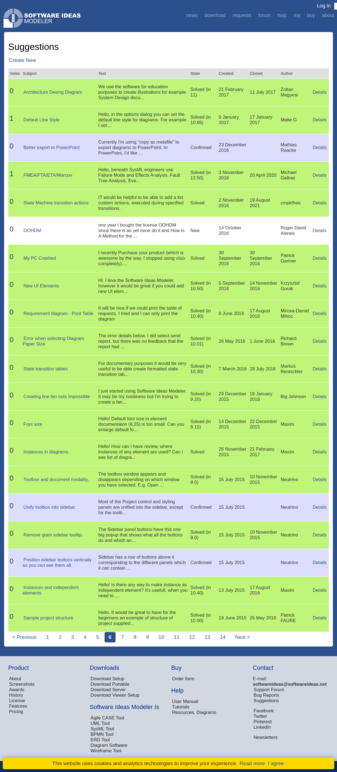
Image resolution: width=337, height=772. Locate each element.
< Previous (24, 637)
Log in (324, 5)
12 (192, 637)
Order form (183, 678)
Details (320, 92)
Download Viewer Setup (115, 695)
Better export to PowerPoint (52, 147)
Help (282, 15)
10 (161, 637)
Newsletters (266, 737)
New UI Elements (41, 285)
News (192, 15)
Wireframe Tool (106, 750)
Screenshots (21, 684)
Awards (16, 689)
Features (18, 706)
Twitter (260, 716)
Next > (242, 637)
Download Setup (107, 678)
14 (223, 637)
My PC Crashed (40, 258)
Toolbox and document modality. (56, 479)
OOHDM (32, 230)
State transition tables (46, 368)
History (16, 695)
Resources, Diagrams (194, 712)
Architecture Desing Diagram (53, 92)
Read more (252, 763)
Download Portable (110, 684)
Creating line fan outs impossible (57, 396)
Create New (22, 60)
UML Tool (100, 723)
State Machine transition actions (56, 202)
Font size (33, 424)
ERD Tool (100, 739)
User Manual (185, 701)
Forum (264, 15)
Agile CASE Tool (107, 717)
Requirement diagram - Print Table (58, 313)
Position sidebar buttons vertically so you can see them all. (57, 562)
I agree (276, 763)
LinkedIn (262, 727)
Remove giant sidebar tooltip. (53, 534)
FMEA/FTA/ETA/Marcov (48, 175)
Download (215, 15)
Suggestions (266, 700)
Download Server (108, 689)
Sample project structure (48, 618)
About (328, 15)
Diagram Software (109, 745)
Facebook (264, 710)
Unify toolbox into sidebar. (50, 507)
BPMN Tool (102, 734)
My (297, 15)
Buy (311, 15)
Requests (241, 15)
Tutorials (181, 707)
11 (177, 637)
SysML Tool (102, 728)
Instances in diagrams (46, 451)
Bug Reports (266, 695)
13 (207, 637)
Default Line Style (42, 119)
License (17, 700)
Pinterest (263, 721)
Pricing (16, 711)
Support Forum (269, 689)
